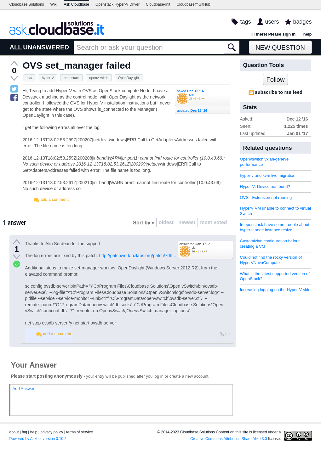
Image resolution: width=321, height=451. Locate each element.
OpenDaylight (128, 78)
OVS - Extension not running (266, 197)
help (307, 34)
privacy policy (51, 432)
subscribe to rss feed (278, 92)
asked (190, 91)
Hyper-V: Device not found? (265, 186)
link (227, 334)
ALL (16, 47)
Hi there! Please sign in (272, 34)
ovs (29, 78)
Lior (191, 94)
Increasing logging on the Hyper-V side (275, 289)
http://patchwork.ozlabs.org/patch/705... (137, 255)
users (272, 22)
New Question (280, 47)
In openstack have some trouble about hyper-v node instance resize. (274, 227)
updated (192, 110)
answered (195, 244)
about (14, 432)
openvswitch (98, 78)
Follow (276, 79)
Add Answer (23, 388)
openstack (71, 78)
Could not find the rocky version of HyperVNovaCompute (271, 260)
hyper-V (48, 78)
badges (302, 22)
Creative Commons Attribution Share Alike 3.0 (228, 439)
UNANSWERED (46, 47)
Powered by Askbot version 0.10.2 (37, 439)
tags (245, 22)
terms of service (79, 432)
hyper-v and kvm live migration (267, 175)
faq (24, 432)
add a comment (55, 199)
